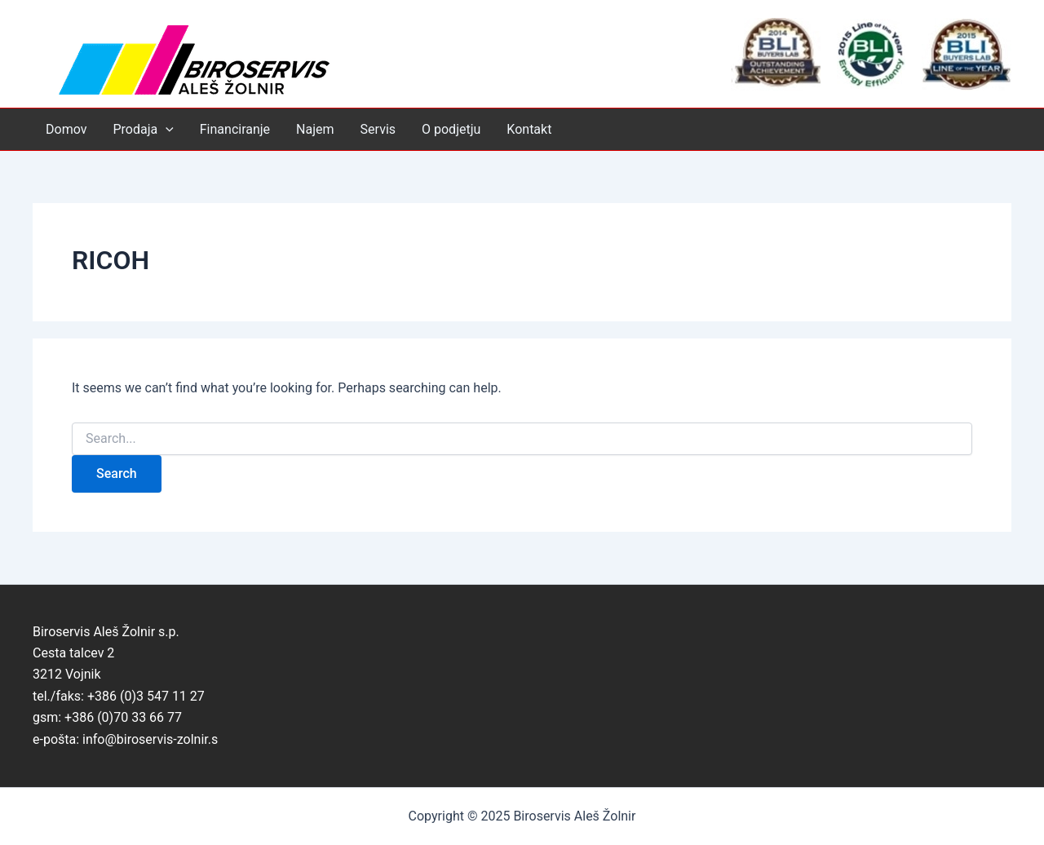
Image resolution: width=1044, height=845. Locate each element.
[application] (165, 129)
